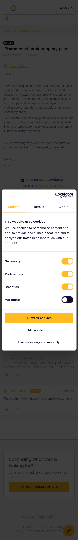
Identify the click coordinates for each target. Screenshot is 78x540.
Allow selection (39, 330)
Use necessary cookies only (39, 342)
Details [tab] (39, 206)
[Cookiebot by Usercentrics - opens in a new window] (55, 195)
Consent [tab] (14, 206)
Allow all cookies (39, 318)
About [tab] (63, 206)
